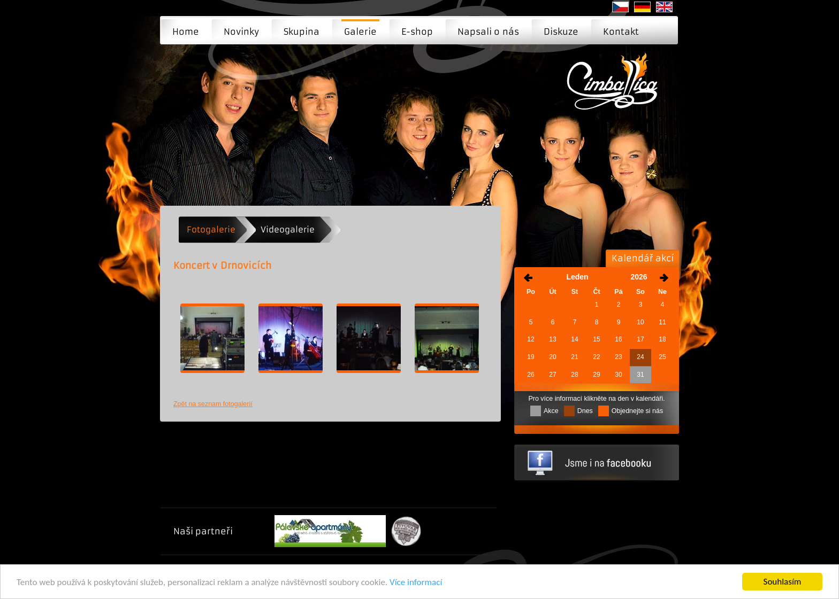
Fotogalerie (211, 229)
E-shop (417, 31)
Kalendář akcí (643, 258)
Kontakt (621, 31)
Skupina (301, 31)
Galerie (360, 31)
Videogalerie (288, 229)
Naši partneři (203, 531)
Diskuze (561, 31)
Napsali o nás (488, 31)
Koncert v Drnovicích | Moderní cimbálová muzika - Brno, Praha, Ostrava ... (615, 88)
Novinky (241, 31)
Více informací (416, 582)
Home (185, 31)
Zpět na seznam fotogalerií (213, 404)
